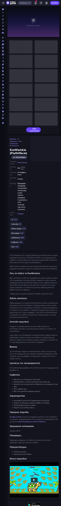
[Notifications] (36, 3)
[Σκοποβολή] (3, 104)
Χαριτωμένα (13, 141)
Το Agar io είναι (15, 417)
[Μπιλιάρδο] (3, 88)
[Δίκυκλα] (3, 78)
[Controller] (3, 41)
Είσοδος (55, 3)
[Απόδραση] (3, 71)
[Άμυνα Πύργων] (3, 67)
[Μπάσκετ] (3, 84)
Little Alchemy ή (24, 422)
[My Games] (41, 3)
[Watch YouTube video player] (34, 480)
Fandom (21, 214)
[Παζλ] (3, 94)
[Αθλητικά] (3, 64)
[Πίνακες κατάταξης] (3, 32)
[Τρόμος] (3, 111)
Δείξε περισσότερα (33, 130)
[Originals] (3, 26)
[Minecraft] (3, 54)
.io (18, 139)
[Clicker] (3, 37)
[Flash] (3, 44)
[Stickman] (3, 57)
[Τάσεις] (3, 19)
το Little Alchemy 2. (38, 422)
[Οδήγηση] (3, 91)
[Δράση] (3, 81)
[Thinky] (3, 61)
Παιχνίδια (13, 139)
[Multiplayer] (3, 29)
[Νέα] (3, 16)
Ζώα (20, 141)
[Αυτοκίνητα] (3, 74)
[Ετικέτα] (3, 123)
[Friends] (46, 3)
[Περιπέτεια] (3, 98)
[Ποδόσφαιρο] (3, 101)
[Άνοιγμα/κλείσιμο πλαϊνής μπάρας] (3, 3)
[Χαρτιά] (3, 118)
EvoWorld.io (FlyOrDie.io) (14, 145)
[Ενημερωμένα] (3, 22)
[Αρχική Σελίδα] (3, 9)
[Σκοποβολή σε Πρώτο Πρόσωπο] (3, 108)
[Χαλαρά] (3, 114)
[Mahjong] (3, 51)
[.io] (3, 47)
